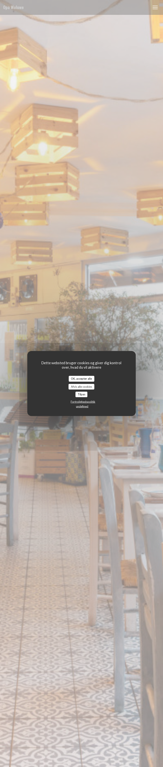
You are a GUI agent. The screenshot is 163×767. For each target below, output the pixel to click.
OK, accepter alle (81, 378)
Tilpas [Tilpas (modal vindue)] (81, 394)
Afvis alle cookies (81, 386)
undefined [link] (82, 406)
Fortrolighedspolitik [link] (83, 401)
